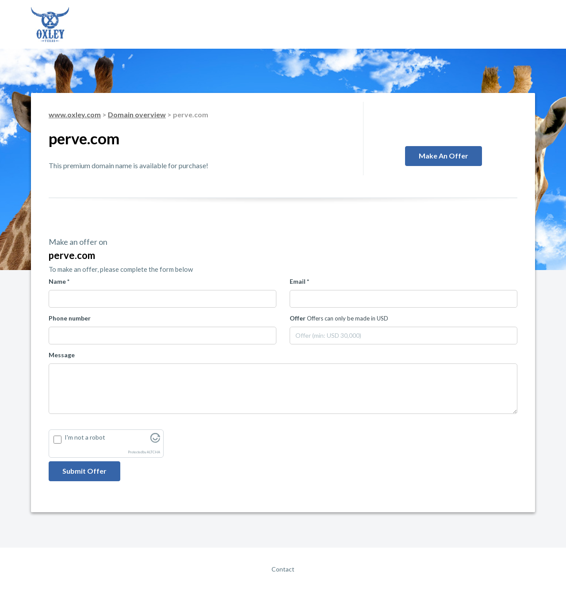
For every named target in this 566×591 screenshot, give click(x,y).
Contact (283, 569)
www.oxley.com (75, 114)
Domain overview (137, 114)
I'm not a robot (85, 437)
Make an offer (443, 155)
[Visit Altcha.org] (155, 440)
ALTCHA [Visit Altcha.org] (153, 452)
